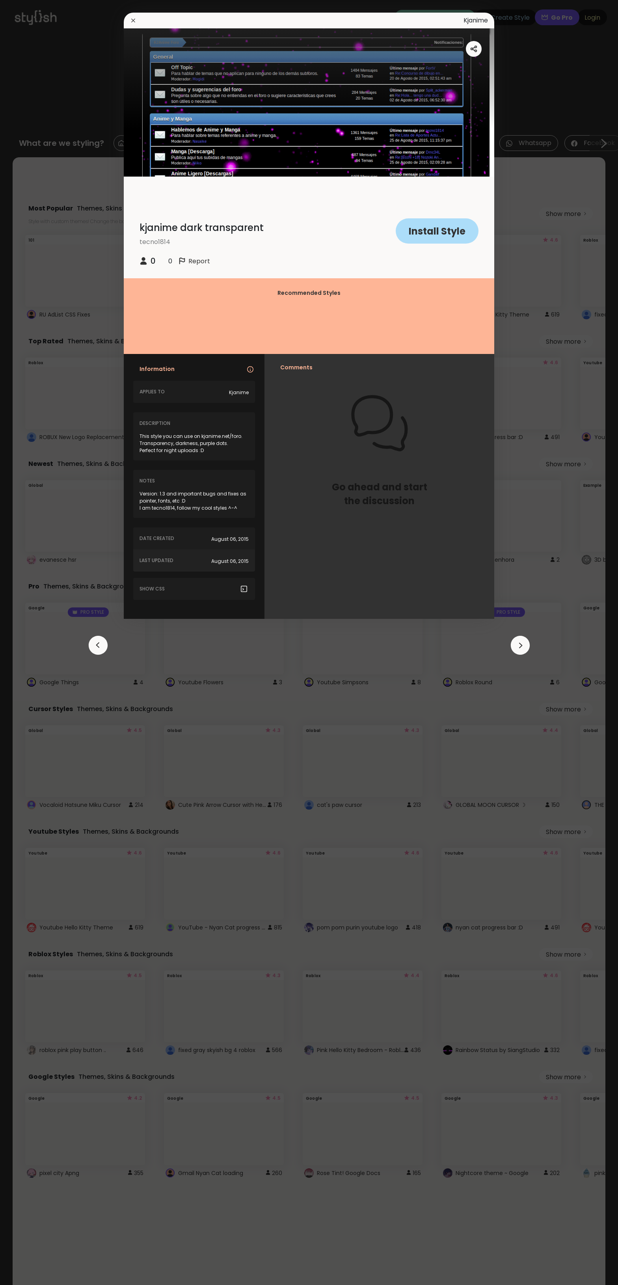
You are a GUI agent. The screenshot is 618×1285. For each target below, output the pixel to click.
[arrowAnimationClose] (98, 645)
